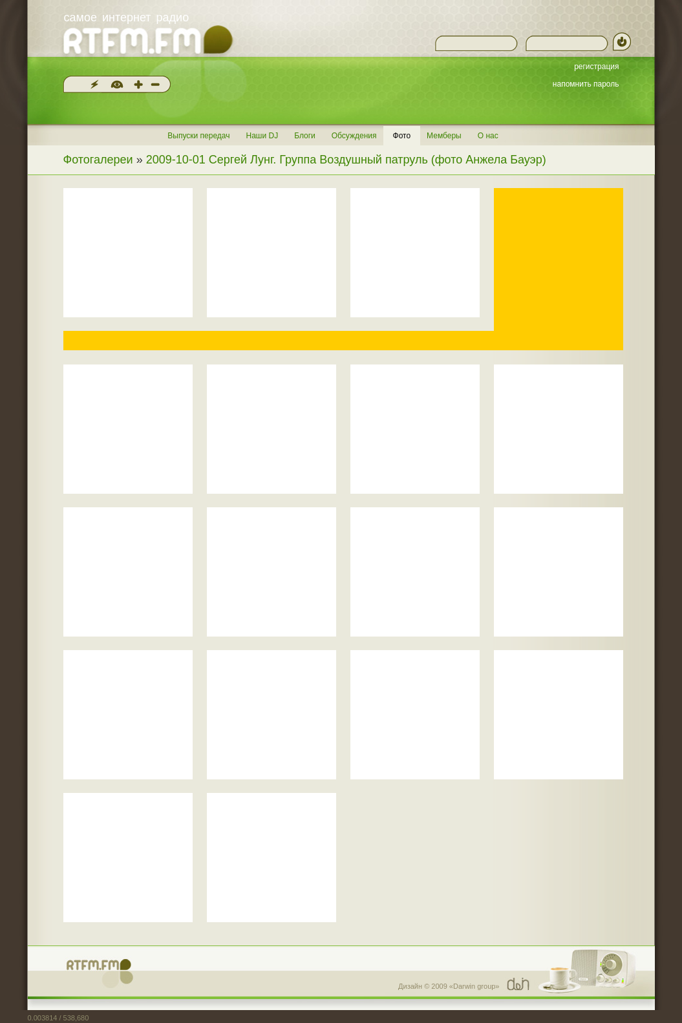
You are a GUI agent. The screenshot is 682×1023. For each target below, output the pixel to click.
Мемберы (444, 135)
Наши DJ (262, 135)
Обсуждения (354, 135)
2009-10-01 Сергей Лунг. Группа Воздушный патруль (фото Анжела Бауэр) (346, 159)
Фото (402, 135)
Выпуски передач (198, 135)
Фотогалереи (98, 159)
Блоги (304, 135)
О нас (488, 135)
